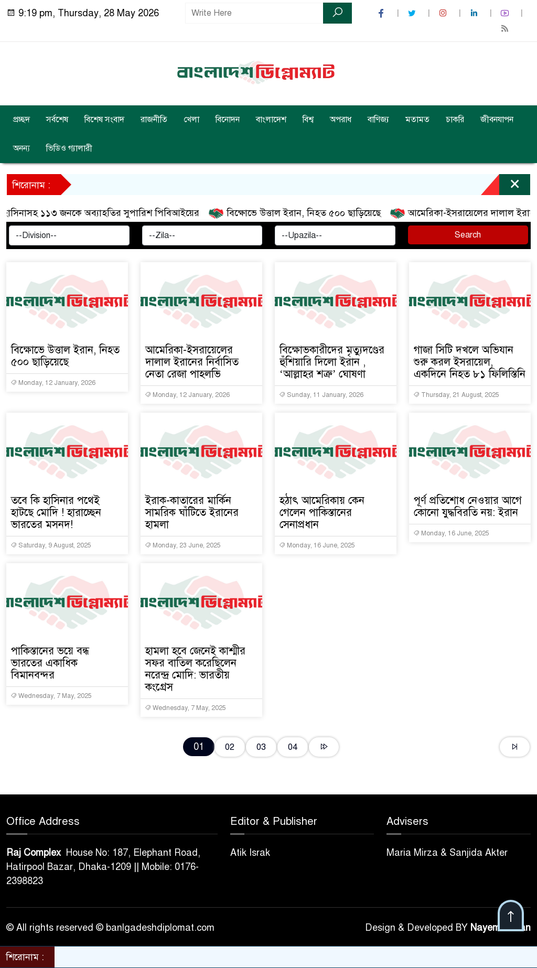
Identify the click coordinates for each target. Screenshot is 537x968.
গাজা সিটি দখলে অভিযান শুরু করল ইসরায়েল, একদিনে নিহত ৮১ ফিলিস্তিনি (469, 362)
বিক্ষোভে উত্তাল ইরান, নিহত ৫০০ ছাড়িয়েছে (300, 213)
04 (292, 746)
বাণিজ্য (378, 119)
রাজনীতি (154, 119)
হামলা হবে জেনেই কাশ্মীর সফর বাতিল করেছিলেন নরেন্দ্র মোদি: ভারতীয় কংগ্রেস (195, 669)
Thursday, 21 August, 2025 (456, 395)
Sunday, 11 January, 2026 (321, 395)
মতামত (417, 119)
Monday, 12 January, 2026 (52, 382)
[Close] (505, 187)
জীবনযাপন (496, 119)
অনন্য (21, 148)
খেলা (191, 119)
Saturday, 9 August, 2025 (50, 545)
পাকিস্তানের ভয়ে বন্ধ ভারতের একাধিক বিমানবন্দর (50, 663)
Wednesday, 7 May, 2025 (51, 696)
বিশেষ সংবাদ (104, 119)
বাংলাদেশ (271, 119)
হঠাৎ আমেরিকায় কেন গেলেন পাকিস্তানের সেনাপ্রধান (322, 512)
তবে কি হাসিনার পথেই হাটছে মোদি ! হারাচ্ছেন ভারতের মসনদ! (56, 512)
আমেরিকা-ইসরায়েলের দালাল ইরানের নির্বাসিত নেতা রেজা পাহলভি (192, 362)
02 (229, 746)
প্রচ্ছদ (21, 119)
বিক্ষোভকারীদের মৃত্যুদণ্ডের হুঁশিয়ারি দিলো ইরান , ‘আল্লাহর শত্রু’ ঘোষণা (332, 362)
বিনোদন (228, 119)
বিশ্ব (308, 119)
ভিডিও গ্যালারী (69, 148)
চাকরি (455, 119)
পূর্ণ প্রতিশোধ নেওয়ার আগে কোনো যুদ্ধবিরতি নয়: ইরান (468, 506)
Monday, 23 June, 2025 (183, 545)
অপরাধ (340, 119)
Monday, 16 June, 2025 (317, 545)
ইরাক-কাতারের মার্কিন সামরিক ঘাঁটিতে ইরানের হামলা (192, 512)
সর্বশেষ (57, 119)
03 (261, 746)
